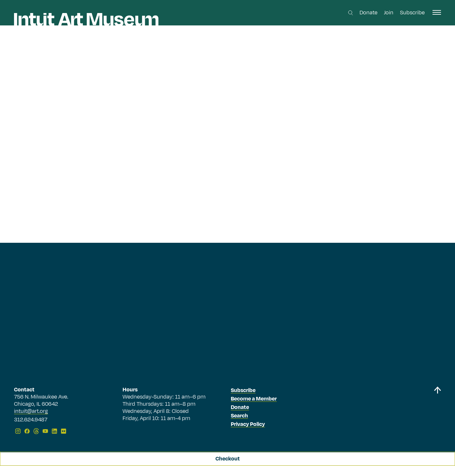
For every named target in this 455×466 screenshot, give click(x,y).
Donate (368, 13)
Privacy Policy (248, 424)
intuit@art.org (31, 411)
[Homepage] (86, 19)
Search (239, 416)
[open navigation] (437, 12)
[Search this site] (350, 12)
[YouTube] (45, 431)
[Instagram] (18, 431)
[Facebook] (27, 431)
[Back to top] (437, 411)
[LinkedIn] (54, 431)
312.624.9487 (30, 420)
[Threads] (36, 431)
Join (388, 13)
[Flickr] (63, 431)
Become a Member (254, 399)
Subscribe (412, 13)
